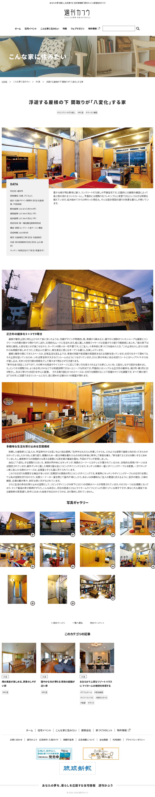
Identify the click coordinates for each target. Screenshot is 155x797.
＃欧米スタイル (101, 697)
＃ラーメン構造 (91, 112)
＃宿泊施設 (98, 692)
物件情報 (93, 28)
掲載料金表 (68, 739)
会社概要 (103, 739)
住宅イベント (31, 28)
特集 (65, 28)
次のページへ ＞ (97, 622)
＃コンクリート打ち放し (66, 112)
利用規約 (117, 739)
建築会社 (86, 730)
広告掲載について (86, 739)
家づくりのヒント (104, 730)
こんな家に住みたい (50, 28)
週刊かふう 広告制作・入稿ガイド (42, 739)
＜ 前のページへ (58, 622)
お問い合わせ (16, 739)
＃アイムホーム (86, 692)
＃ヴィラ (91, 702)
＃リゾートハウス (86, 697)
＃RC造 (80, 112)
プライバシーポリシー (135, 739)
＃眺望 (83, 702)
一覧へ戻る (77, 622)
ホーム (18, 28)
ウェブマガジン (77, 28)
